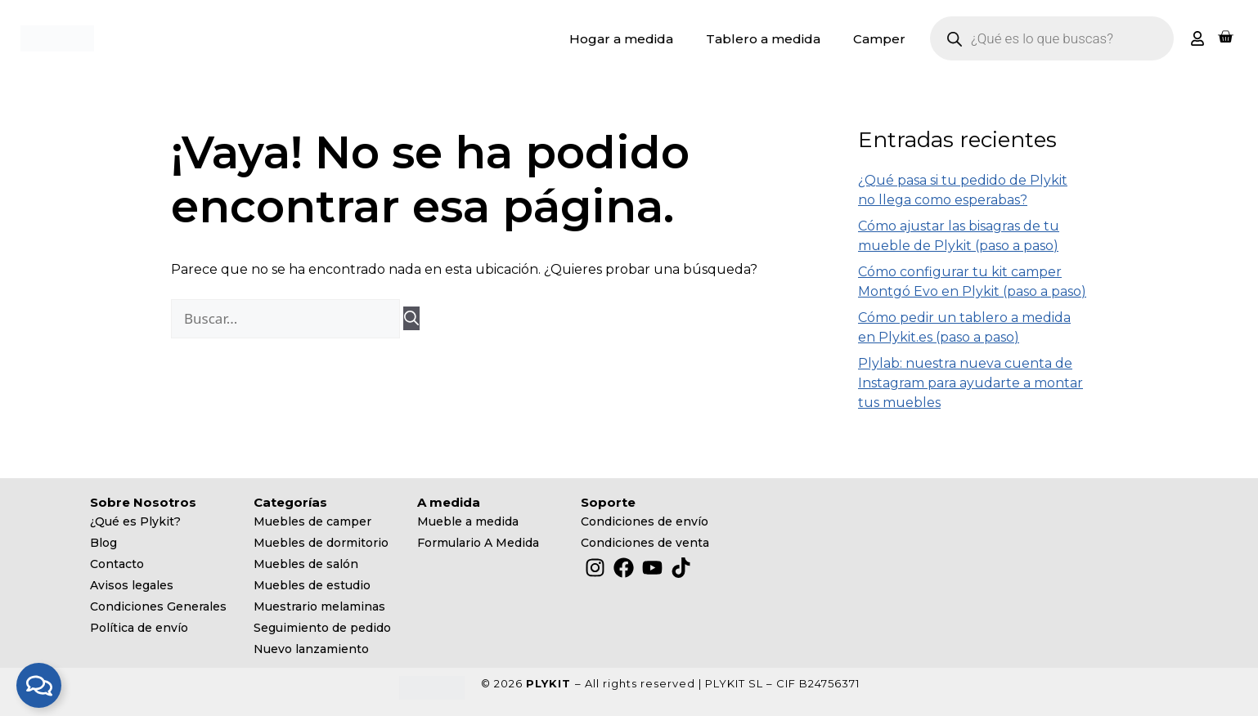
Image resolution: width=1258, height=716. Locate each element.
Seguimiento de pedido (322, 627)
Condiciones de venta (645, 542)
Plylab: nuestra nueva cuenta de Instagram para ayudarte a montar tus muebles (970, 383)
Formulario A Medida (478, 542)
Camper (879, 39)
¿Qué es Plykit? (135, 521)
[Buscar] (411, 318)
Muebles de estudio (312, 585)
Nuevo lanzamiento (311, 649)
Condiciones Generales (158, 606)
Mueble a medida (468, 521)
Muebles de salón (306, 564)
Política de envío (139, 627)
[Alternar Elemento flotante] (38, 685)
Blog (103, 542)
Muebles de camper (312, 521)
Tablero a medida (763, 39)
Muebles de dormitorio (321, 542)
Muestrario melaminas (319, 606)
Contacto (117, 564)
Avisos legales (131, 585)
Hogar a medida (621, 39)
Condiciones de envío (644, 521)
